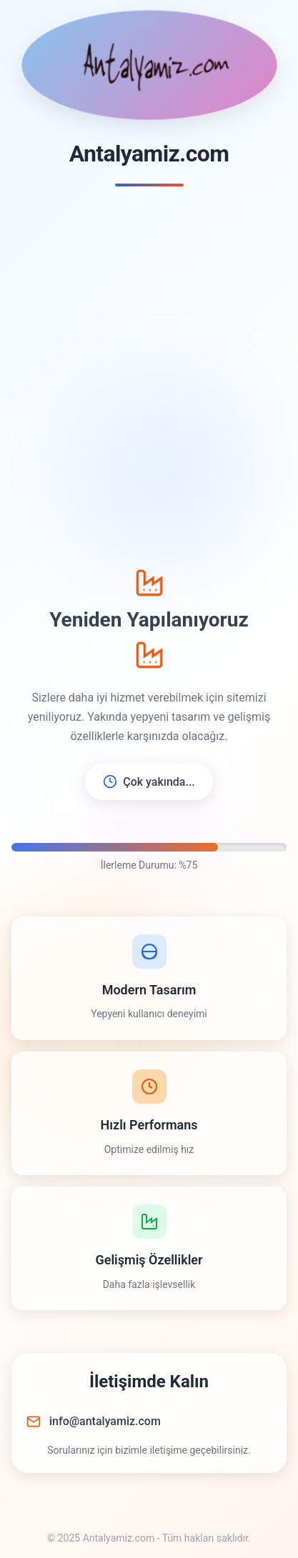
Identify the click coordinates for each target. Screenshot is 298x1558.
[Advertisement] (149, 378)
